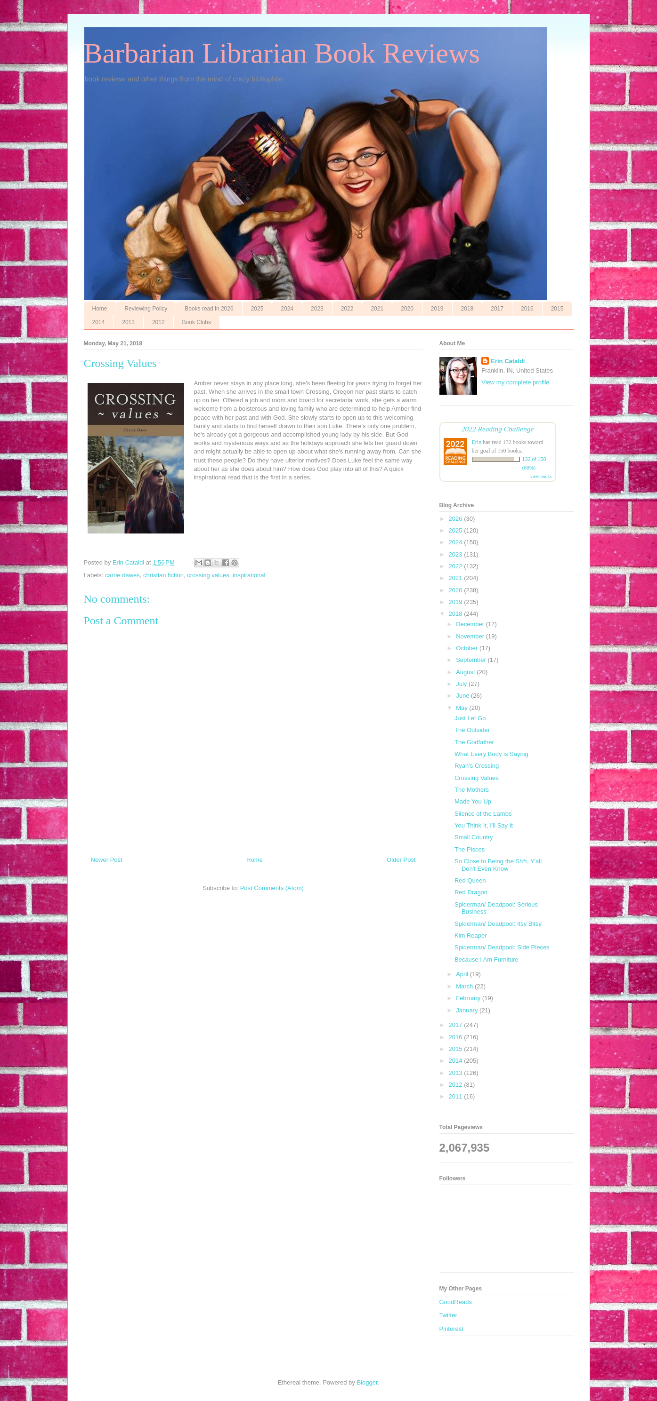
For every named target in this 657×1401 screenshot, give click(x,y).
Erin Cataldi (508, 361)
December (471, 624)
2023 (317, 308)
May (462, 707)
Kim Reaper (470, 935)
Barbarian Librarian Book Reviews (282, 53)
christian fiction (163, 575)
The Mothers (471, 789)
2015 (557, 308)
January (467, 1010)
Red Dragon (470, 892)
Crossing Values (476, 777)
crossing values (208, 575)
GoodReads (455, 1301)
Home (99, 308)
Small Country (473, 837)
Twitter (448, 1315)
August (466, 672)
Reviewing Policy (146, 308)
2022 (347, 308)
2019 (437, 308)
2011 (456, 1096)
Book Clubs (196, 322)
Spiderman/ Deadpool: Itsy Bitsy (498, 923)
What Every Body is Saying (491, 753)
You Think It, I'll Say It (483, 825)
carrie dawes (122, 575)
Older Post (401, 859)
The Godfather (474, 742)
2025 (257, 308)
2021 (377, 308)
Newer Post (106, 859)
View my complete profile (515, 382)
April (463, 974)
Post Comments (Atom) (272, 888)
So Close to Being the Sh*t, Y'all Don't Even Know (498, 865)
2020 (407, 308)
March (465, 986)
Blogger (367, 1382)
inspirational (249, 575)
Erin (477, 442)
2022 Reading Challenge (498, 429)
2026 (456, 518)
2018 (467, 308)
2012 (158, 322)
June (463, 695)
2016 (527, 308)
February (469, 998)
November (471, 636)
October (467, 648)
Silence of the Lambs (482, 813)
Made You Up (472, 801)
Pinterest (451, 1328)
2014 (98, 322)
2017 (497, 308)
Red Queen (470, 880)
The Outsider (472, 729)
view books (541, 476)
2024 (287, 308)
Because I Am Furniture (486, 959)
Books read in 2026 (209, 308)
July (462, 683)
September (471, 659)
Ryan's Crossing (476, 765)
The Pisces (469, 849)
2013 (128, 322)
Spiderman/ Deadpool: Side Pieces (502, 947)
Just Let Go (470, 718)
